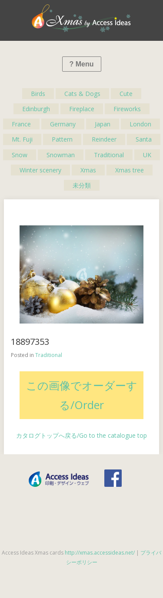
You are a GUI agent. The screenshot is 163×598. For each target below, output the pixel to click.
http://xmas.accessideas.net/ (100, 552)
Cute (126, 93)
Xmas (88, 170)
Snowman (61, 155)
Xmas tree (129, 170)
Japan (102, 124)
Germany (63, 124)
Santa (144, 139)
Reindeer (104, 139)
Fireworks (127, 109)
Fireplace (81, 109)
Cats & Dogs (82, 93)
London (140, 124)
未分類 (82, 185)
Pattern (62, 139)
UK (147, 155)
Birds (38, 93)
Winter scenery (40, 170)
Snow (19, 155)
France (21, 124)
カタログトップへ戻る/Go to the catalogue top (81, 435)
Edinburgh (36, 109)
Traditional (109, 155)
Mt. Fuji (22, 139)
